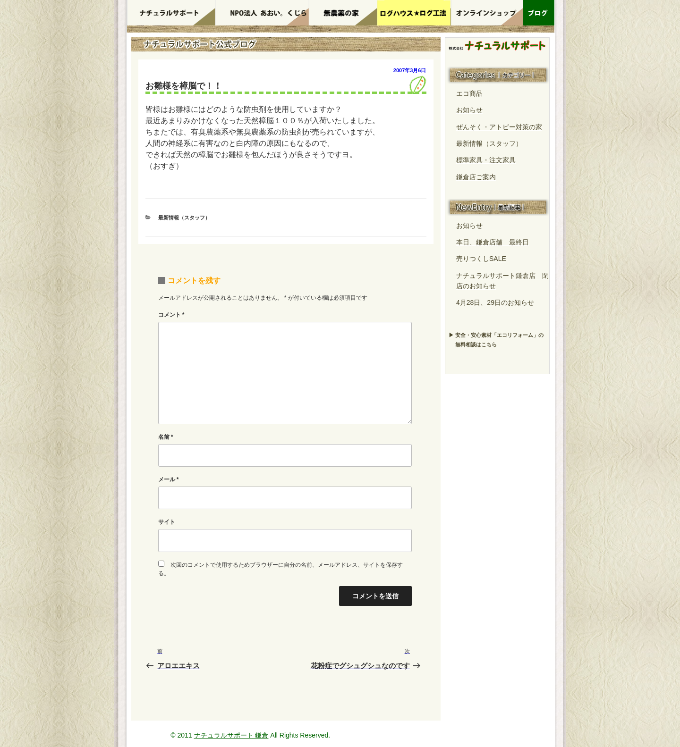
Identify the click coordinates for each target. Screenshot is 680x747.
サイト (166, 522)
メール (168, 479)
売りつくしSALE (481, 258)
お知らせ (469, 110)
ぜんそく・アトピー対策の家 (499, 127)
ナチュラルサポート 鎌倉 (231, 735)
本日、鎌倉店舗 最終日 (492, 242)
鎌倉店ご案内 (476, 177)
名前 (165, 437)
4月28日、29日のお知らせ (495, 302)
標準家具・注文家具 (486, 160)
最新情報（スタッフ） (184, 217)
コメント (171, 314)
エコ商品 (469, 93)
